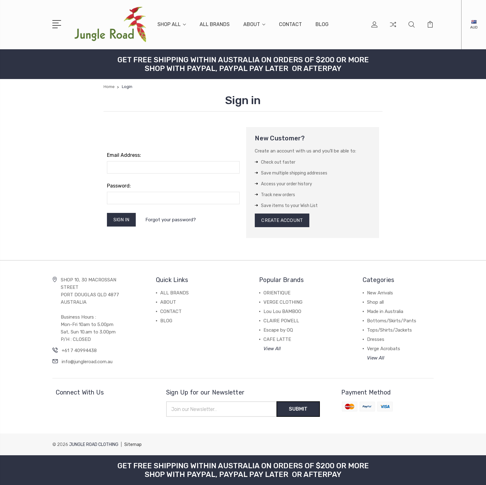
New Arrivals (380, 293)
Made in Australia (385, 311)
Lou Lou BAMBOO (282, 311)
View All (272, 348)
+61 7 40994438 (79, 350)
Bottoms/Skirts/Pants (391, 321)
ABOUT (254, 24)
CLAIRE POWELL (281, 321)
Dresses (375, 339)
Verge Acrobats (383, 348)
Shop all (375, 302)
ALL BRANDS (215, 24)
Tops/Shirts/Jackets (389, 330)
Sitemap (133, 444)
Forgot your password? (170, 220)
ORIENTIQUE (276, 293)
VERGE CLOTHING (283, 302)
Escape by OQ (278, 330)
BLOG (322, 24)
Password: (119, 186)
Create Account (282, 220)
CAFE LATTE (277, 339)
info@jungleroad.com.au (87, 361)
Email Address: (124, 155)
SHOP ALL (171, 24)
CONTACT (290, 24)
